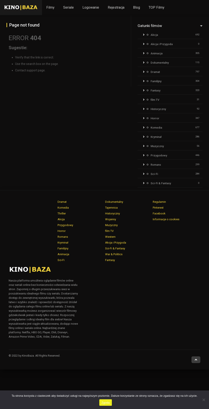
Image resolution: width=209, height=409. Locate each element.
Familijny (156, 81)
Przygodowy (159, 155)
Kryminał (156, 136)
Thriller (62, 213)
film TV (155, 99)
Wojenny (110, 219)
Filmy (50, 7)
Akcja (154, 34)
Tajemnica (111, 207)
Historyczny (158, 109)
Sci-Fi (154, 174)
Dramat (155, 72)
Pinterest (158, 207)
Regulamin (159, 201)
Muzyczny (157, 146)
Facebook (159, 213)
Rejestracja (116, 7)
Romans (156, 164)
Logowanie (90, 7)
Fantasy (155, 90)
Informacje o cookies (166, 219)
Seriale (68, 7)
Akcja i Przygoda (162, 44)
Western (110, 236)
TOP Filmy (156, 7)
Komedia (156, 127)
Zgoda (105, 402)
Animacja (156, 53)
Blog (136, 7)
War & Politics (113, 254)
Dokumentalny (160, 62)
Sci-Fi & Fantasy (161, 183)
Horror (155, 118)
